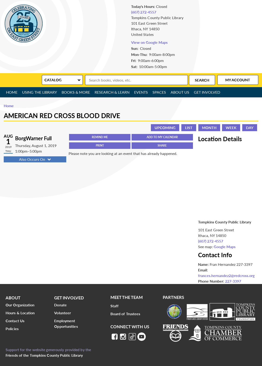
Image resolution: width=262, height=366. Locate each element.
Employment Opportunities (66, 323)
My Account (237, 80)
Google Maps (224, 246)
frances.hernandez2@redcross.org (226, 275)
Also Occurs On (35, 159)
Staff (114, 306)
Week (231, 127)
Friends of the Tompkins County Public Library (44, 355)
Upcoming (165, 127)
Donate (60, 305)
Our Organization (20, 305)
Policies (12, 328)
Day (249, 127)
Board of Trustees (125, 313)
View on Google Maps (149, 42)
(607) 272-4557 (143, 12)
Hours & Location (20, 313)
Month (209, 127)
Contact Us (15, 320)
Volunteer (62, 313)
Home (11, 92)
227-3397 (233, 281)
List (188, 127)
